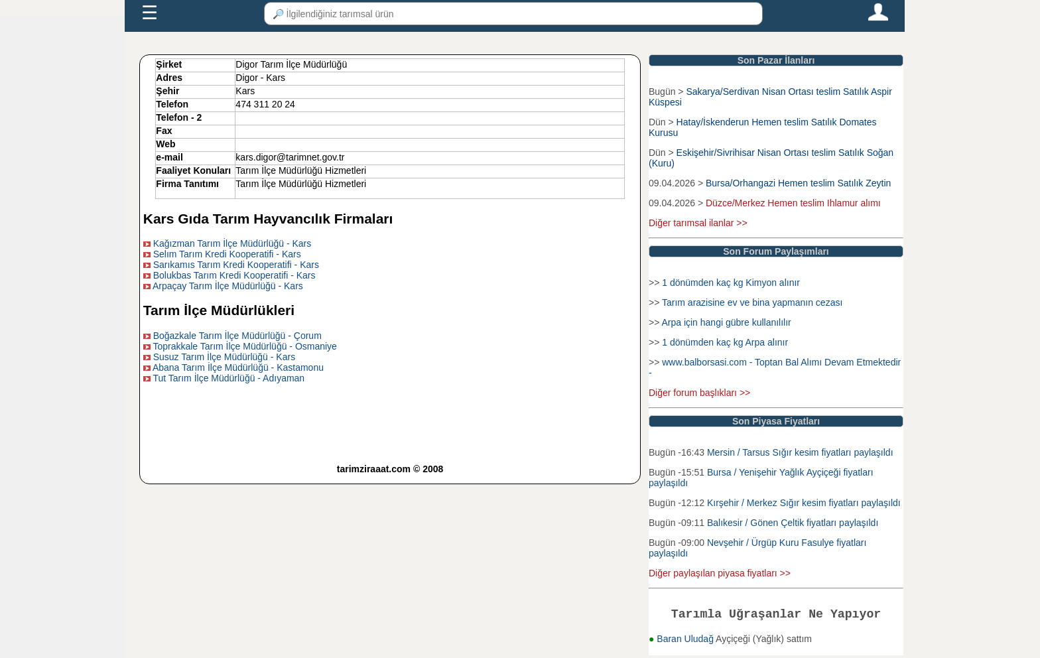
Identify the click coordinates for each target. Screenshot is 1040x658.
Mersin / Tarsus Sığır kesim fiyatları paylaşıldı (800, 452)
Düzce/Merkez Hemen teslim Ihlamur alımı (793, 203)
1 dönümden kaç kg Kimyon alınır (731, 282)
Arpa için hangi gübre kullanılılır (726, 322)
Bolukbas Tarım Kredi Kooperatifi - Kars (234, 275)
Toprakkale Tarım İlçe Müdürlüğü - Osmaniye (245, 346)
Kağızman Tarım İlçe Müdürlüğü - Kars (232, 243)
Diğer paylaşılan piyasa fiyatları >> (720, 573)
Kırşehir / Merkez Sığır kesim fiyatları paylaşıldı (804, 502)
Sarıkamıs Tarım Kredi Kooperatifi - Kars (236, 264)
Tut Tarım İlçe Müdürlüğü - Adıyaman (228, 378)
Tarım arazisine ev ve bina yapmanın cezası (752, 302)
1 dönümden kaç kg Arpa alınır (725, 342)
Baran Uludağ (686, 641)
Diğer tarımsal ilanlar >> (698, 223)
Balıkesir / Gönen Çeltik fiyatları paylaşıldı (792, 522)
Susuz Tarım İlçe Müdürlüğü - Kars (224, 357)
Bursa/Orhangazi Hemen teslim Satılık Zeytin (798, 183)
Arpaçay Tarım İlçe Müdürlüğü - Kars (228, 286)
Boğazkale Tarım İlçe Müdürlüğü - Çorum (237, 335)
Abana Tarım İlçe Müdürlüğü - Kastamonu (238, 367)
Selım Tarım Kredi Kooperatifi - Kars (227, 254)
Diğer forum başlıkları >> (699, 392)
